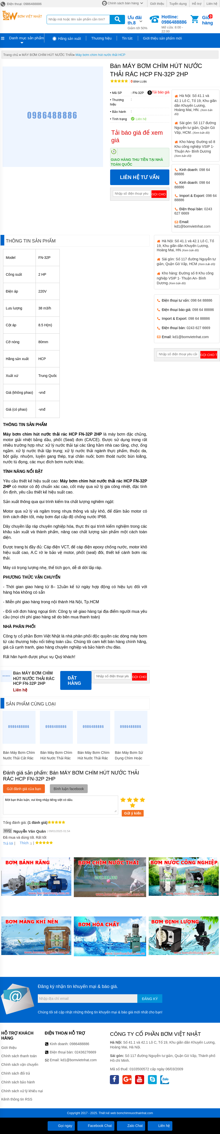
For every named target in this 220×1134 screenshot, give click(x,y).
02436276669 (85, 1052)
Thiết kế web (107, 1113)
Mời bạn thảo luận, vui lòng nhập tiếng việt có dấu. (61, 804)
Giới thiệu (157, 4)
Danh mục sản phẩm (26, 38)
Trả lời (8, 843)
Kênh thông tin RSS (16, 1099)
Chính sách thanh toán (19, 1056)
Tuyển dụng (178, 4)
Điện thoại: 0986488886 (21, 4)
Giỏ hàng (207, 20)
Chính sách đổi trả (15, 1073)
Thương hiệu (101, 38)
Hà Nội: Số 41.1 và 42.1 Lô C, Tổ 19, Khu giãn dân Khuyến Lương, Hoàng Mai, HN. (195, 104)
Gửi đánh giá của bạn (24, 789)
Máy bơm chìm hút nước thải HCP (100, 55)
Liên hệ (212, 4)
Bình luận (139, 81)
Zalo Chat (131, 1126)
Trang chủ (10, 55)
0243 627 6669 (198, 328)
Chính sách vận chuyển (19, 1064)
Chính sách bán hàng (123, 3)
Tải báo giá (158, 92)
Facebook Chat (96, 1126)
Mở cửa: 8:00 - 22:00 (176, 23)
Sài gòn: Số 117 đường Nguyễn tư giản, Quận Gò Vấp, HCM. (195, 127)
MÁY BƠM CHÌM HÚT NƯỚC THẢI (47, 55)
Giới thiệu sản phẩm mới (162, 38)
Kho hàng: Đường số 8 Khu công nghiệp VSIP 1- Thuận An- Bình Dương (185, 278)
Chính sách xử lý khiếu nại (22, 1091)
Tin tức (127, 38)
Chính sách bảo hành (18, 1082)
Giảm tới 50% (138, 22)
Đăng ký (150, 999)
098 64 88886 (201, 300)
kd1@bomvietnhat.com (192, 226)
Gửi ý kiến (132, 813)
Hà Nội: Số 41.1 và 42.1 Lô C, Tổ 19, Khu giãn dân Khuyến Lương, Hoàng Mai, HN (185, 245)
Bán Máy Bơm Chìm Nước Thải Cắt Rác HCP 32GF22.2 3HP (19, 758)
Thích (22, 843)
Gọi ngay (61, 1126)
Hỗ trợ (196, 4)
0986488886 (79, 1044)
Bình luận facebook (69, 789)
